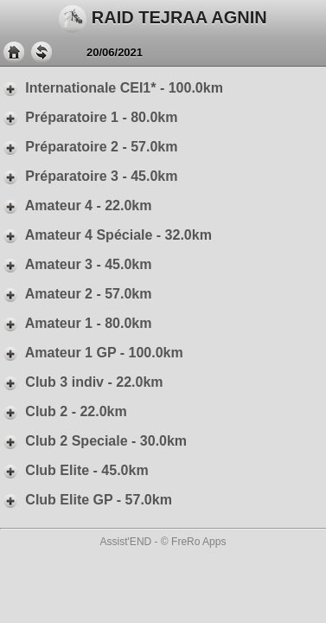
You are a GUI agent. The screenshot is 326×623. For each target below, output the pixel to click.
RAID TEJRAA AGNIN (163, 19)
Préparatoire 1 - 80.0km (88, 117)
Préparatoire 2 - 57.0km (88, 146)
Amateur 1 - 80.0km (75, 323)
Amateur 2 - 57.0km (75, 293)
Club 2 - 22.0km (63, 411)
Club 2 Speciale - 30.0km (93, 441)
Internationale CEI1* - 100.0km (111, 87)
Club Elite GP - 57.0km (86, 499)
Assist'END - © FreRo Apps (163, 542)
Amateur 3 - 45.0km (75, 264)
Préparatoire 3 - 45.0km (88, 176)
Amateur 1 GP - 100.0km (91, 352)
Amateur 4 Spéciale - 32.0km (106, 235)
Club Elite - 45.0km (74, 470)
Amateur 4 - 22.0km (75, 205)
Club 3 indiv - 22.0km (81, 382)
